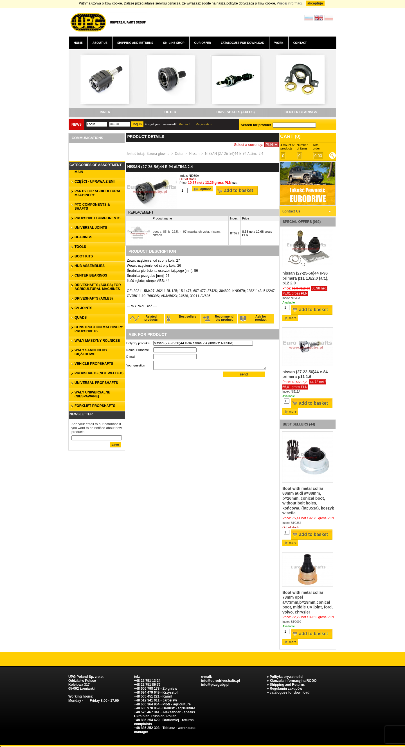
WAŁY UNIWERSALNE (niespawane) (92, 394)
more (292, 318)
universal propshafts (96, 383)
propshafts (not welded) (99, 373)
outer (170, 112)
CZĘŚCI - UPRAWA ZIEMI (94, 182)
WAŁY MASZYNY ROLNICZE (97, 341)
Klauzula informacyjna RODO (293, 681)
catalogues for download (242, 42)
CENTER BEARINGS (300, 112)
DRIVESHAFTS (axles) (235, 112)
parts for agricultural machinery (98, 193)
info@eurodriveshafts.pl (220, 681)
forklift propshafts (95, 406)
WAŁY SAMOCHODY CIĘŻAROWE (91, 352)
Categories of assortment (95, 165)
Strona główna (158, 153)
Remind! (184, 124)
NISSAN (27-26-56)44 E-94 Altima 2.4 (234, 153)
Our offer (202, 42)
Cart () (290, 136)
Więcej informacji (289, 3)
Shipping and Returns (135, 42)
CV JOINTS (83, 308)
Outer (179, 153)
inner (105, 112)
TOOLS (80, 247)
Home (78, 42)
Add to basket (238, 190)
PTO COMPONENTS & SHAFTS (92, 206)
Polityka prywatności (286, 677)
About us (100, 42)
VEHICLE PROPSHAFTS (94, 364)
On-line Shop (173, 42)
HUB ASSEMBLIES (90, 266)
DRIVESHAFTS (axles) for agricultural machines (98, 287)
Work (279, 42)
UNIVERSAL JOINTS (91, 228)
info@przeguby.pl (215, 685)
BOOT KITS (84, 256)
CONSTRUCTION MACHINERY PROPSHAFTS (99, 329)
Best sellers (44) (299, 424)
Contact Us (291, 211)
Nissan (194, 153)
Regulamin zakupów (286, 689)
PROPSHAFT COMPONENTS (97, 218)
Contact (300, 42)
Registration (204, 124)
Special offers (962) (302, 222)
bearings (83, 237)
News (76, 124)
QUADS (81, 318)
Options (206, 189)
